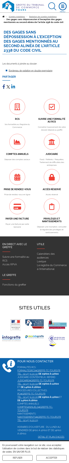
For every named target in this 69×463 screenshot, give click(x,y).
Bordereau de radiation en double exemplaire (30, 70)
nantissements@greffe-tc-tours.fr (39, 417)
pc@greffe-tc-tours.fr (31, 394)
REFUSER (17, 458)
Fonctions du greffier (14, 284)
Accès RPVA (9, 264)
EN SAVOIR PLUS (21, 452)
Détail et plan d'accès (51, 437)
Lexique (41, 261)
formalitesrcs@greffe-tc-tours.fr (38, 370)
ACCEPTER (51, 458)
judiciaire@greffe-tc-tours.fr (35, 380)
